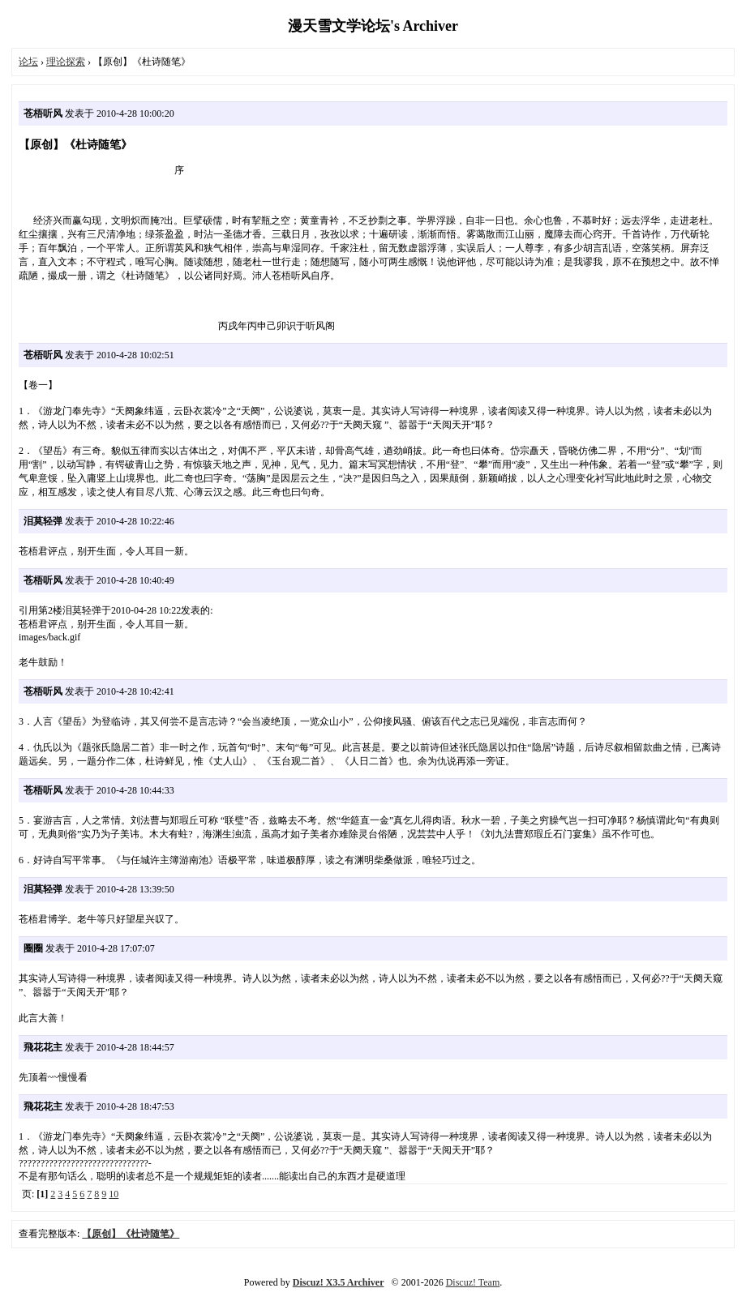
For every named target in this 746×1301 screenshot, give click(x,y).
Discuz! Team (473, 1282)
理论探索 (65, 61)
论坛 (28, 61)
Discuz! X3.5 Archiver (338, 1282)
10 (113, 1194)
